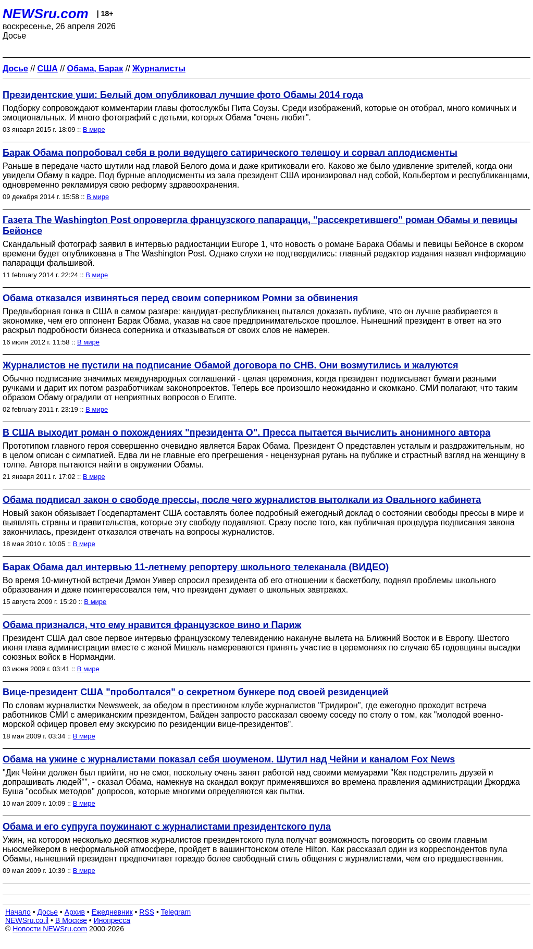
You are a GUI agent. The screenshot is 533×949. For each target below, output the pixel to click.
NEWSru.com (46, 13)
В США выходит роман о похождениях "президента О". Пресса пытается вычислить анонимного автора (246, 432)
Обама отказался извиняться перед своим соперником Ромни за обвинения (180, 298)
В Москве (71, 920)
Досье (47, 912)
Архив (75, 912)
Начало (18, 912)
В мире (94, 129)
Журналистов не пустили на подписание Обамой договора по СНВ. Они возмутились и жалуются (230, 365)
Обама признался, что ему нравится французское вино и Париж (152, 625)
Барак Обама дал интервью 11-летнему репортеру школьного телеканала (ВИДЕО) (196, 567)
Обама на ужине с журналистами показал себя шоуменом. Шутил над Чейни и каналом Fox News (229, 759)
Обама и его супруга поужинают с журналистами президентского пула (167, 826)
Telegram (176, 912)
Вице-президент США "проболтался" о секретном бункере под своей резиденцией (196, 692)
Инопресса (112, 920)
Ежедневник (112, 912)
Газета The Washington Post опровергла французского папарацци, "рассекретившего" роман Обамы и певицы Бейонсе (260, 225)
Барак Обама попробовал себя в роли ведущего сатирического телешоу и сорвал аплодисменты (230, 152)
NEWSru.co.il (26, 920)
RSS (146, 912)
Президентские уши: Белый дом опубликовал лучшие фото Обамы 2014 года (183, 95)
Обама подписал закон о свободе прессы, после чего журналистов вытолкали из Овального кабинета (242, 500)
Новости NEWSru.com (50, 929)
